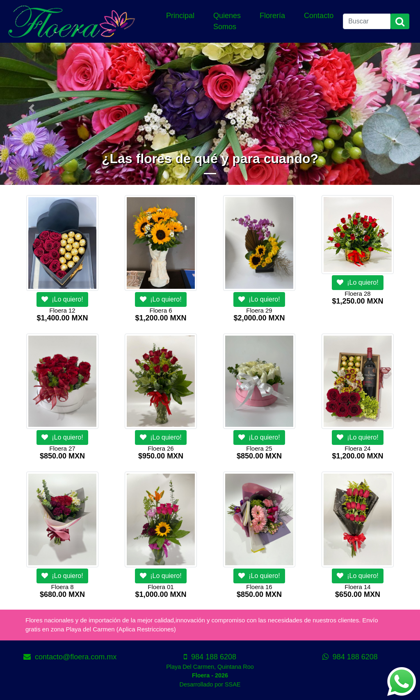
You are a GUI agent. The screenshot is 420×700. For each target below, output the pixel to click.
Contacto (318, 16)
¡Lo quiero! (62, 299)
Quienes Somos (227, 21)
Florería (272, 16)
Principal (180, 16)
